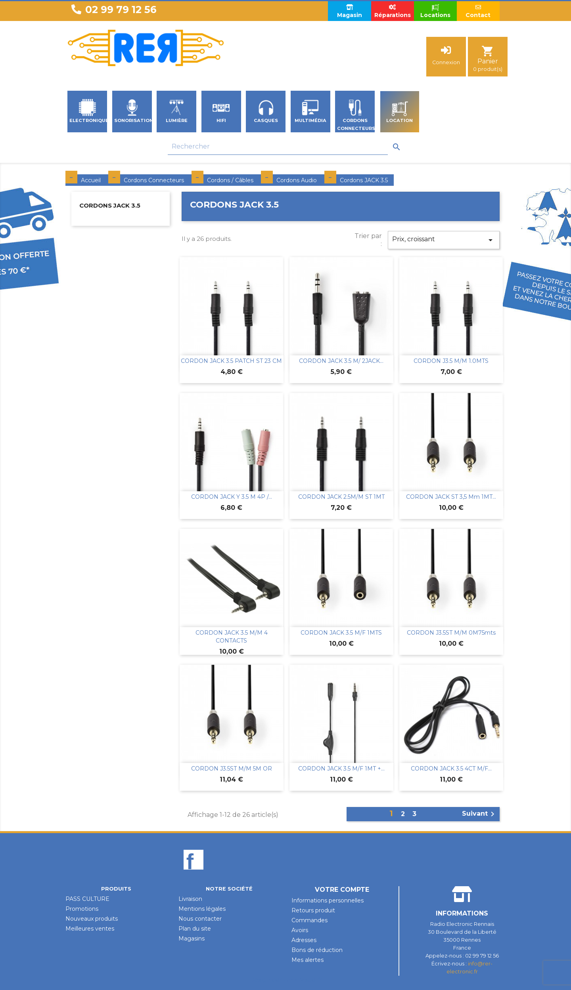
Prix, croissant (443, 240)
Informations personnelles (327, 900)
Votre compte (342, 889)
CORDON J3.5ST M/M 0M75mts (451, 632)
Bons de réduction (317, 950)
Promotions (81, 908)
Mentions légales (202, 908)
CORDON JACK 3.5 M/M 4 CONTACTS (231, 636)
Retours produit (313, 910)
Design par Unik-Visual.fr (285, 979)
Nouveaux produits (91, 918)
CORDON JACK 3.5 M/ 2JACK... (341, 360)
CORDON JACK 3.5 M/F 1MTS (341, 632)
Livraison (190, 898)
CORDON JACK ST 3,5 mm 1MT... (451, 496)
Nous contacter (200, 918)
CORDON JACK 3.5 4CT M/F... (451, 768)
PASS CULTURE (87, 898)
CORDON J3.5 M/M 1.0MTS (451, 360)
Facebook (193, 873)
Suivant (479, 814)
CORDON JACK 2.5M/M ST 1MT (341, 496)
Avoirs (299, 930)
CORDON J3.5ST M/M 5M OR (231, 768)
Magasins (191, 938)
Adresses (303, 940)
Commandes (309, 920)
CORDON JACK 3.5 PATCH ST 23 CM (231, 360)
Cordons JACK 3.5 (109, 205)
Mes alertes (307, 959)
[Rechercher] (278, 147)
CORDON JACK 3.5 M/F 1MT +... (341, 768)
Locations (435, 11)
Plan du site (194, 928)
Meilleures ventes (89, 928)
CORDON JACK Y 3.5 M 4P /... (231, 496)
